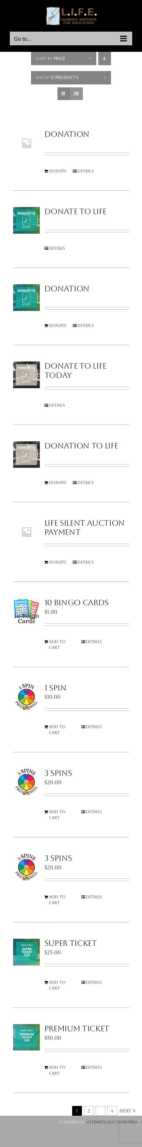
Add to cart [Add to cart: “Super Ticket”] (57, 985)
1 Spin (55, 688)
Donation (66, 134)
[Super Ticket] (26, 952)
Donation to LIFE (81, 445)
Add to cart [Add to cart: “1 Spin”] (57, 730)
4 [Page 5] (112, 1111)
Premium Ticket (76, 1028)
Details (85, 171)
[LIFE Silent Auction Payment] (26, 532)
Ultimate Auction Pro (111, 1122)
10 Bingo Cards (76, 602)
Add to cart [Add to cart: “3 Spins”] (57, 815)
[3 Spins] (26, 782)
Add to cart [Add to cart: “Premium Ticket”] (57, 1070)
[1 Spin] (26, 697)
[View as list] (76, 93)
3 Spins (58, 773)
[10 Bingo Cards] (26, 611)
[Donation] (26, 143)
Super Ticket (70, 943)
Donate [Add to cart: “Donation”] (57, 171)
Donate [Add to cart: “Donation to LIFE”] (57, 482)
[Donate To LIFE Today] (26, 374)
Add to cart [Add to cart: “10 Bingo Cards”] (57, 645)
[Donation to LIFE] (26, 454)
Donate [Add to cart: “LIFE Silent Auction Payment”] (57, 562)
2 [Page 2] (88, 1111)
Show (57, 77)
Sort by (50, 58)
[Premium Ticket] (26, 1037)
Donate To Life (75, 211)
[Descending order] (104, 58)
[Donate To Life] (26, 220)
